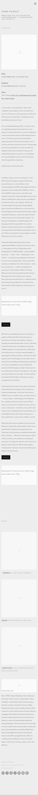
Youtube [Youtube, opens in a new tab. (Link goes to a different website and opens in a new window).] (11, 773)
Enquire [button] (6, 324)
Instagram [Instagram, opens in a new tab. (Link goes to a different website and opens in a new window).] (3, 773)
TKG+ (6, 3)
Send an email (27, 773)
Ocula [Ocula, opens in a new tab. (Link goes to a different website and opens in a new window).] (15, 773)
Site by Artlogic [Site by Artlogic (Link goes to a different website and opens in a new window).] (7, 768)
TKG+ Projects (8, 19)
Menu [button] (35, 3)
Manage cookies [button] (7, 762)
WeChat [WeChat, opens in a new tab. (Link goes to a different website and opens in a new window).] (19, 773)
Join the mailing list (23, 773)
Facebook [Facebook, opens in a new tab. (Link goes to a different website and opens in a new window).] (7, 773)
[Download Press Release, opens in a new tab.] (19, 165)
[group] (19, 501)
